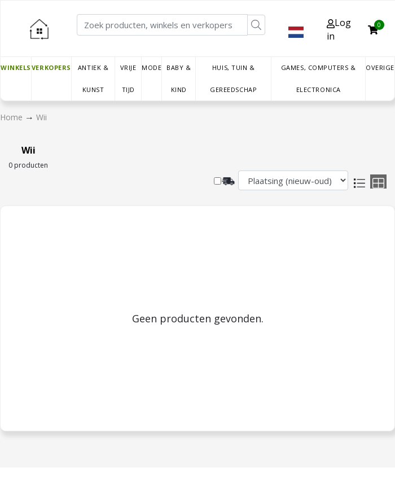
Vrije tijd (128, 78)
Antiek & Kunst (93, 78)
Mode (151, 67)
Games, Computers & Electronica (318, 78)
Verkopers (51, 67)
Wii (41, 117)
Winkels (16, 67)
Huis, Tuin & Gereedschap (233, 78)
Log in (339, 29)
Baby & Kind (178, 78)
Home (12, 117)
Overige (380, 67)
